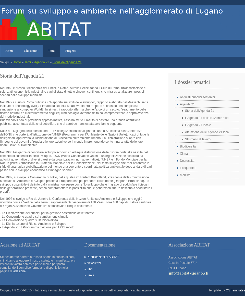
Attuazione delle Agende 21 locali (207, 132)
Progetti (70, 51)
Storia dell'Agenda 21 (67, 62)
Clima (184, 153)
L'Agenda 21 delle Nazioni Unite (206, 118)
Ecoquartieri (188, 168)
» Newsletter (92, 263)
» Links (89, 275)
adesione (19, 271)
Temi (51, 51)
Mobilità (185, 175)
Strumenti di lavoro (198, 139)
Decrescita (187, 161)
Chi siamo (31, 51)
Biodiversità (188, 146)
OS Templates (235, 290)
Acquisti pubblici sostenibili (198, 97)
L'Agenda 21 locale (198, 125)
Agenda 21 (41, 62)
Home (9, 51)
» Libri (88, 269)
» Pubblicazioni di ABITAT (101, 257)
